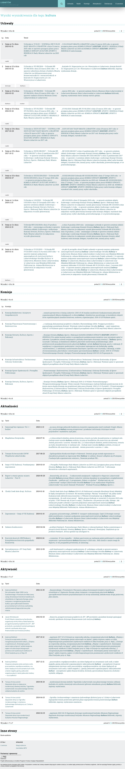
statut (22, 103)
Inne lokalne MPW (21, 748)
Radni (79, 4)
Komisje (87, 4)
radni (7, 61)
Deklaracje (108, 4)
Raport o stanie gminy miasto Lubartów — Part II (17, 477)
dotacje (8, 86)
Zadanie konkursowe (14, 527)
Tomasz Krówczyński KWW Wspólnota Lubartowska (17, 454)
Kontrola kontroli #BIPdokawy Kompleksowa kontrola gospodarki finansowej (19, 540)
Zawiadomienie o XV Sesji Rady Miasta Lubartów (18, 550)
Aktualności (97, 4)
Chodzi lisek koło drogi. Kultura (18, 491)
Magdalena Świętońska (14, 438)
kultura (22, 86)
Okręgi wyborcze (21, 745)
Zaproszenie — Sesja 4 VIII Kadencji (19, 514)
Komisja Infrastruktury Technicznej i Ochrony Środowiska (20, 360)
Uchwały (70, 4)
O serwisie (119, 4)
